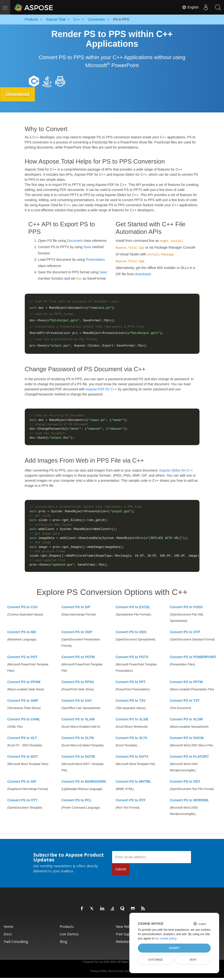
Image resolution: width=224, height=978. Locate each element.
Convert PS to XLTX (132, 738)
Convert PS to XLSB (132, 719)
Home (8, 926)
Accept (174, 947)
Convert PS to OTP (185, 632)
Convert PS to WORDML (189, 800)
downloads (143, 274)
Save (87, 247)
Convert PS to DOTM (78, 756)
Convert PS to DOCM (187, 738)
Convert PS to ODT (185, 781)
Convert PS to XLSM (186, 719)
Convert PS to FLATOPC (189, 756)
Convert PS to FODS (186, 607)
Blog (63, 941)
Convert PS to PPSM (23, 682)
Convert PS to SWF (22, 700)
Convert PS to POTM (78, 657)
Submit (120, 869)
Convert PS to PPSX (77, 682)
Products (67, 926)
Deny (193, 959)
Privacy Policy (99, 971)
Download (17, 94)
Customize (155, 959)
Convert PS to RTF (131, 800)
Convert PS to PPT (131, 682)
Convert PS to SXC (76, 700)
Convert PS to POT (22, 657)
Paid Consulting (16, 941)
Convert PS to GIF (21, 781)
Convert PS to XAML (23, 719)
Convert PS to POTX (132, 657)
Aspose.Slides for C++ (176, 470)
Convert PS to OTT (22, 800)
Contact (128, 971)
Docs (8, 934)
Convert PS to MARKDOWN (83, 781)
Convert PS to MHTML (133, 781)
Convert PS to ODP (76, 632)
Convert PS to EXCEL (133, 607)
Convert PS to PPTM (186, 682)
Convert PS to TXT (185, 700)
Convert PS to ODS (131, 632)
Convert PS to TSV (131, 700)
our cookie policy (165, 938)
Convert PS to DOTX (132, 756)
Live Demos (69, 934)
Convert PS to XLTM (77, 738)
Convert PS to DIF (75, 607)
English (190, 7)
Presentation (95, 259)
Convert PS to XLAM (77, 719)
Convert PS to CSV (22, 607)
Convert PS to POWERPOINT (193, 657)
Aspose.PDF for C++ (101, 389)
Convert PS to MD (21, 632)
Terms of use (115, 971)
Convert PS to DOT (22, 756)
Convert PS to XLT (22, 738)
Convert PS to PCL (76, 800)
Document (75, 241)
